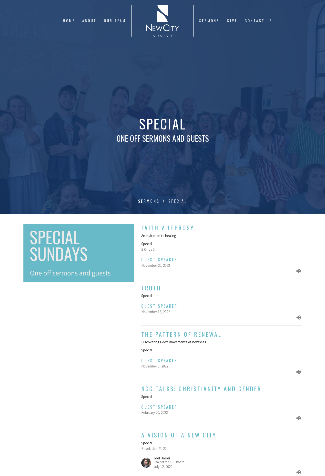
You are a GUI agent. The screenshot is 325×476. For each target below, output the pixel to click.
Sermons (209, 20)
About (89, 20)
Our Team (115, 20)
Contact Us (258, 20)
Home (69, 20)
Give (232, 20)
